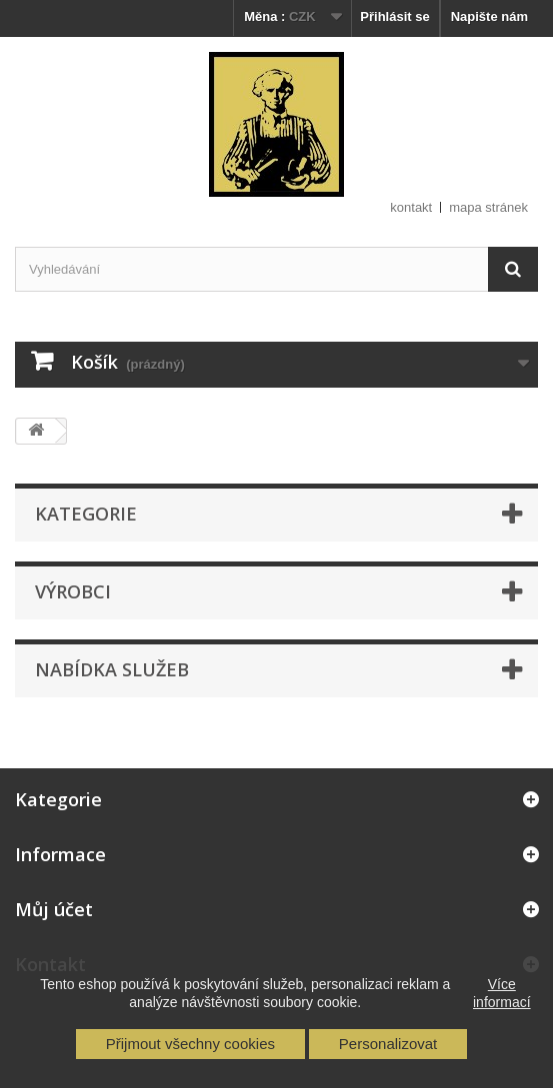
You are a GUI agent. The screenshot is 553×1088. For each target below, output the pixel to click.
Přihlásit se (394, 16)
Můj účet (54, 909)
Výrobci (73, 591)
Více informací (502, 993)
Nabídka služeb (112, 669)
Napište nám (489, 16)
